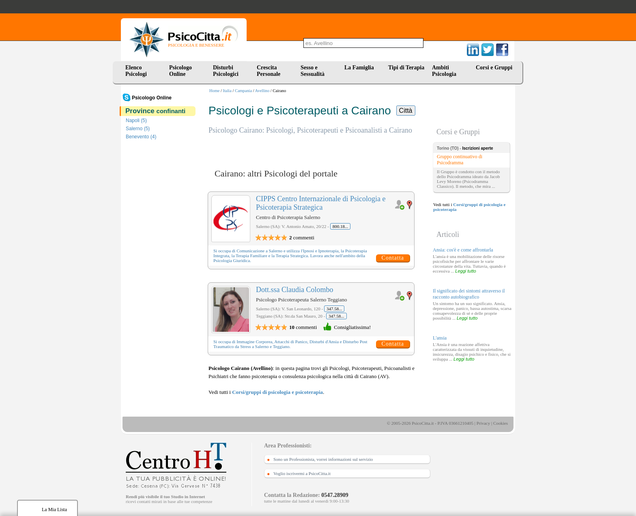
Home (214, 90)
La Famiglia (360, 67)
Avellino (262, 90)
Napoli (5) (136, 120)
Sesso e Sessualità (312, 70)
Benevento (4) (141, 137)
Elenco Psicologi (136, 70)
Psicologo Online (180, 70)
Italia (227, 90)
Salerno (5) (138, 128)
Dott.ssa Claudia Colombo (294, 290)
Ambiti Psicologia (444, 70)
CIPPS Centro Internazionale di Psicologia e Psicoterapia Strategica (320, 203)
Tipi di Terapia (406, 67)
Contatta (393, 258)
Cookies (500, 423)
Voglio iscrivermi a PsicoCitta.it (302, 473)
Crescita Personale (268, 70)
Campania (243, 90)
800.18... (340, 226)
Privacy (483, 423)
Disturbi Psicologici (225, 70)
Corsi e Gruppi (494, 67)
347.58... (334, 308)
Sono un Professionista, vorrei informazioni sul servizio (323, 459)
